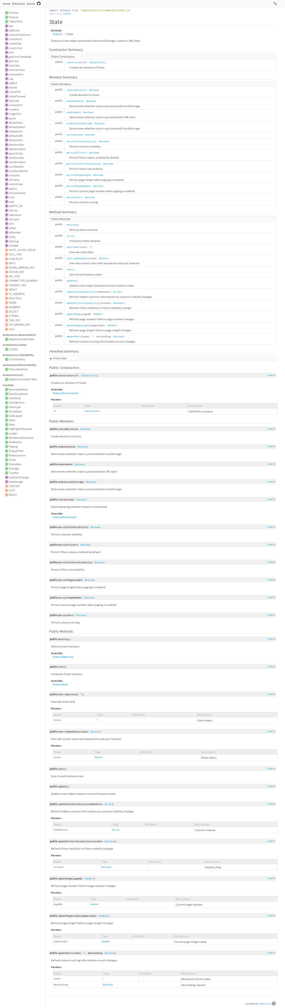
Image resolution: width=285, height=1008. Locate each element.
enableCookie (75, 101)
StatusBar (15, 464)
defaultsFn (15, 131)
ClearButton (17, 402)
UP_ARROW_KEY (19, 324)
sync (69, 269)
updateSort (74, 336)
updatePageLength (78, 325)
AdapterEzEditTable (21, 339)
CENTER (14, 486)
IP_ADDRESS (17, 294)
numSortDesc (17, 162)
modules (8, 385)
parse (12, 118)
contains (14, 175)
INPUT (13, 289)
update (71, 281)
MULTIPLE (15, 298)
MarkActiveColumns (21, 438)
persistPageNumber (79, 186)
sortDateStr (16, 166)
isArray (13, 210)
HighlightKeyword (20, 429)
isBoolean (15, 215)
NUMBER (14, 307)
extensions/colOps (15, 345)
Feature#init (60, 684)
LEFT (12, 490)
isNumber (15, 232)
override (72, 247)
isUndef (13, 245)
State (12, 460)
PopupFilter (16, 451)
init (69, 236)
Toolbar (14, 473)
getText (14, 61)
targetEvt (15, 114)
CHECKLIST (16, 259)
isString (14, 241)
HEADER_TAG (17, 285)
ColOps (13, 349)
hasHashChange (19, 477)
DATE (12, 263)
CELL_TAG (15, 254)
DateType (15, 407)
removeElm (16, 74)
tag (11, 78)
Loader (13, 433)
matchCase (16, 184)
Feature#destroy (63, 657)
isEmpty (14, 179)
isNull (12, 228)
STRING (14, 316)
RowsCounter (17, 455)
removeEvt (16, 105)
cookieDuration (76, 90)
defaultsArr (16, 122)
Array (116, 292)
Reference (18, 3)
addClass (14, 30)
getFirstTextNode (20, 56)
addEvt (13, 83)
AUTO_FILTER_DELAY (22, 250)
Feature (14, 17)
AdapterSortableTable (23, 379)
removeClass (17, 70)
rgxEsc (13, 188)
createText (16, 48)
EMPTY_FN (16, 206)
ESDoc (267, 1003)
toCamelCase (17, 193)
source (67, 13)
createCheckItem (20, 35)
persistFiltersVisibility (84, 164)
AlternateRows (18, 389)
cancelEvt (15, 92)
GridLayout (16, 416)
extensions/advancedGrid (19, 335)
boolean (90, 134)
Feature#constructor (66, 393)
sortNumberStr (18, 171)
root (12, 329)
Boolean (94, 90)
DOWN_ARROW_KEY (21, 267)
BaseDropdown (18, 394)
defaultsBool (17, 127)
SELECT (14, 311)
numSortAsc (16, 157)
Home (6, 3)
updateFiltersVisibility (83, 303)
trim (12, 197)
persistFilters (76, 152)
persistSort (74, 197)
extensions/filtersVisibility (19, 365)
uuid (11, 201)
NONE (13, 302)
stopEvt (14, 109)
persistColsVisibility (81, 141)
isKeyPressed (17, 96)
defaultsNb (16, 135)
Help (12, 424)
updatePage (74, 314)
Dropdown (15, 411)
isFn (11, 223)
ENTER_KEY (16, 272)
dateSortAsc (16, 144)
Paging (13, 446)
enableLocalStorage (79, 123)
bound (13, 87)
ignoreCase (16, 153)
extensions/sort (13, 375)
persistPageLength (79, 175)
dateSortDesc (17, 149)
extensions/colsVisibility (18, 355)
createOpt (15, 43)
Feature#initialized (64, 517)
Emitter (14, 13)
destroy (72, 225)
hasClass (14, 65)
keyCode (14, 100)
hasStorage (16, 481)
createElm (15, 39)
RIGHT (13, 495)
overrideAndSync (77, 258)
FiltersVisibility (18, 369)
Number (97, 314)
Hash (12, 420)
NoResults (15, 442)
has (11, 26)
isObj (12, 237)
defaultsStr (16, 140)
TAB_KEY (14, 320)
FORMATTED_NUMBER (23, 280)
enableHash (74, 112)
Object (103, 258)
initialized (74, 134)
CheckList (15, 398)
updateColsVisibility (81, 292)
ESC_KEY (14, 276)
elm (11, 52)
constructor (74, 62)
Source (31, 3)
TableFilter (16, 21)
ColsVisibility (17, 359)
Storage (14, 468)
